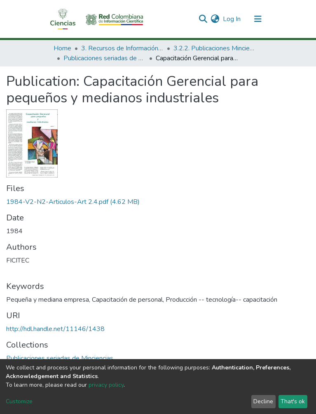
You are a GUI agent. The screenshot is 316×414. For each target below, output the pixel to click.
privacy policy (106, 385)
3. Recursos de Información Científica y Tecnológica (122, 48)
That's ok (293, 401)
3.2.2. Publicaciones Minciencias (214, 48)
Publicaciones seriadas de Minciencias (104, 58)
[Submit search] (203, 19)
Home (62, 48)
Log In (232, 19)
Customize (19, 401)
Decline (263, 401)
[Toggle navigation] (257, 19)
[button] (215, 19)
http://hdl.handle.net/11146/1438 (55, 329)
